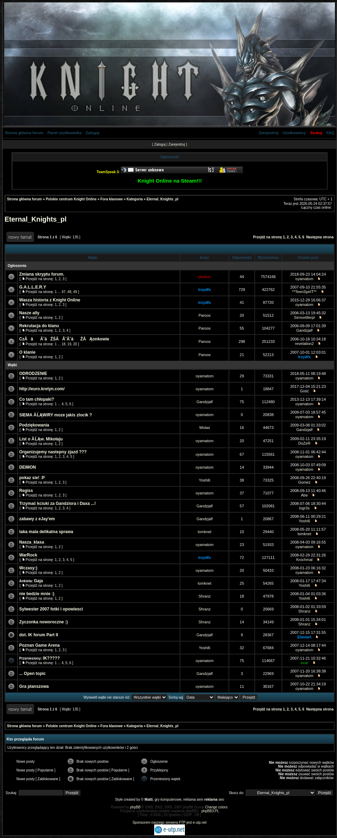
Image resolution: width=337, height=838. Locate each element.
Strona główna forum (24, 133)
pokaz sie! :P (32, 477)
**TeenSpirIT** (304, 292)
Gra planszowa (34, 686)
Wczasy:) (28, 568)
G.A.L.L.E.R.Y (32, 287)
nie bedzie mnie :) (36, 593)
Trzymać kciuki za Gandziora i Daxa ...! (57, 503)
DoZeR (304, 443)
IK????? (51, 658)
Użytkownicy (294, 133)
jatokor (204, 277)
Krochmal (304, 560)
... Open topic (32, 673)
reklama (211, 799)
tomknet (204, 532)
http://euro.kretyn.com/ (42, 388)
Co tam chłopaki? (36, 399)
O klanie (27, 352)
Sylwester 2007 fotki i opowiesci (51, 609)
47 (63, 292)
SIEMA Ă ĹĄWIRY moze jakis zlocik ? (55, 415)
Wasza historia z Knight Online (49, 300)
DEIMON (27, 467)
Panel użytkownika (64, 133)
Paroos (205, 315)
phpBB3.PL (210, 811)
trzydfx (204, 289)
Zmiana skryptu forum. (41, 274)
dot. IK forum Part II (38, 634)
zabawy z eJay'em (37, 518)
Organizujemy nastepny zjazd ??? (53, 451)
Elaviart (305, 637)
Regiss (26, 490)
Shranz (205, 596)
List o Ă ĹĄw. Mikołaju (41, 439)
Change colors (216, 807)
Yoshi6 (204, 480)
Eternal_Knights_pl (162, 199)
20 (75, 344)
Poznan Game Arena (39, 645)
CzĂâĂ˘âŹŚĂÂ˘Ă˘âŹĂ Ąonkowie (64, 339)
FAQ (330, 133)
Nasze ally (29, 312)
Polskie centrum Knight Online (71, 199)
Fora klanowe (111, 199)
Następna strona (320, 237)
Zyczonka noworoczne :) (43, 622)
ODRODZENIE (33, 373)
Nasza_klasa (31, 542)
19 (69, 344)
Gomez (304, 482)
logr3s (304, 508)
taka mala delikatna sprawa (46, 531)
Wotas (204, 427)
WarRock (28, 555)
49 (75, 292)
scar (304, 663)
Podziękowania (34, 425)
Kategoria (135, 199)
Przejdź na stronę (267, 237)
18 (63, 344)
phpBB (135, 807)
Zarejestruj (268, 133)
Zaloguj (92, 133)
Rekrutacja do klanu (39, 325)
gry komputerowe (168, 799)
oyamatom (304, 279)
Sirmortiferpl (304, 317)
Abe (304, 495)
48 (69, 292)
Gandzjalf (304, 330)
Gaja (38, 580)
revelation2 (304, 343)
